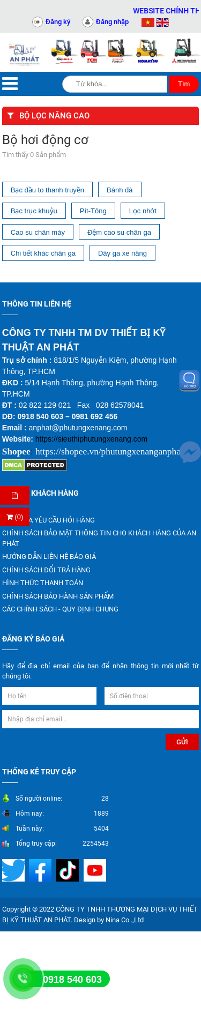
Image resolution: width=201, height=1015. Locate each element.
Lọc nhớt (143, 211)
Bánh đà (119, 190)
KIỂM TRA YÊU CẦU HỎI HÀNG (48, 520)
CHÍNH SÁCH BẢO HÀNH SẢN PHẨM (58, 596)
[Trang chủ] (25, 52)
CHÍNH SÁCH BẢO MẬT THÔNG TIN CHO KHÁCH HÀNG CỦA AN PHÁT (99, 538)
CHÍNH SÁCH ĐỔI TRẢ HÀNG (46, 570)
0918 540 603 (72, 979)
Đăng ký (58, 22)
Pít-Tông (93, 211)
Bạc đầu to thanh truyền (47, 190)
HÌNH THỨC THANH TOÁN (42, 583)
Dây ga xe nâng (122, 253)
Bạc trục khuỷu (34, 211)
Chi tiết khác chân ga (43, 253)
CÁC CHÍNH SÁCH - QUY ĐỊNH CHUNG (60, 609)
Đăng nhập (112, 22)
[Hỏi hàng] (14, 495)
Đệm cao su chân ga (119, 232)
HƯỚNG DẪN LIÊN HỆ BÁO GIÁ (49, 557)
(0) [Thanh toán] (15, 517)
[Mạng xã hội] (14, 870)
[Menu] (10, 83)
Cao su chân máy (38, 232)
